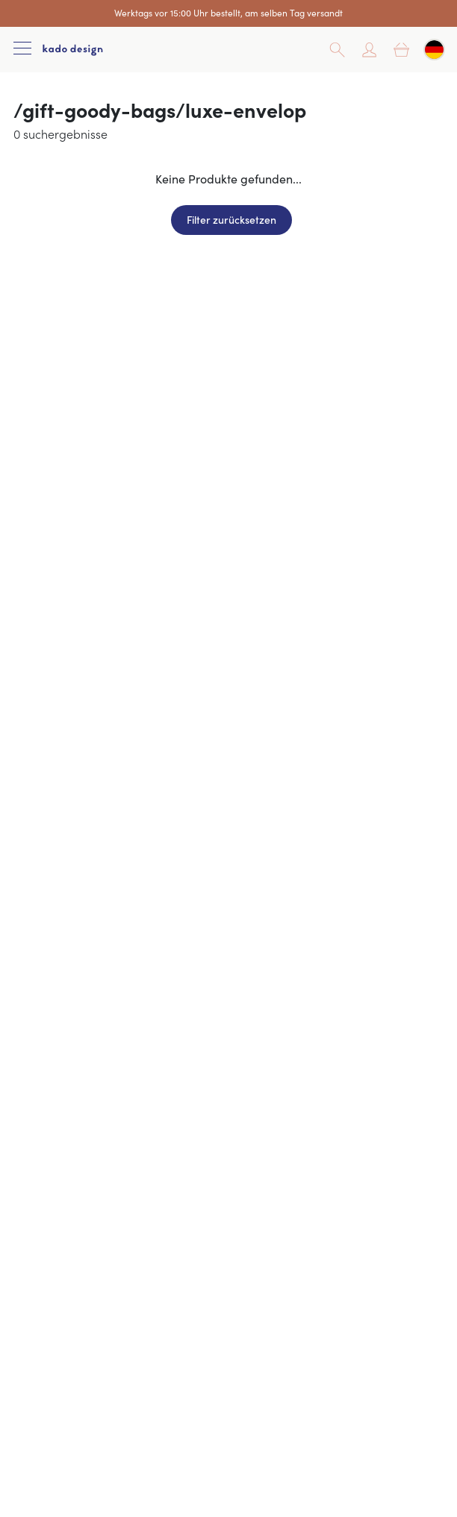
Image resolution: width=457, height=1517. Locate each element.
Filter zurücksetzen (231, 219)
